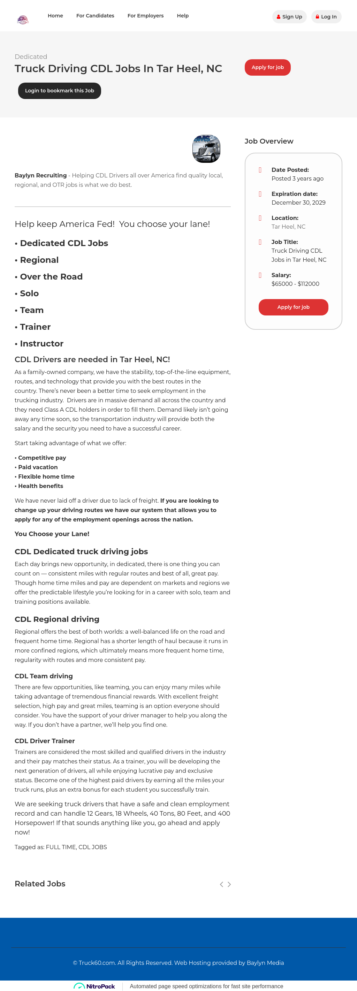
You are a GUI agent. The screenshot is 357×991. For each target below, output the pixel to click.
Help (183, 16)
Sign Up (291, 16)
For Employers (146, 16)
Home (55, 16)
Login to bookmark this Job (59, 89)
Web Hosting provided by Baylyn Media (229, 961)
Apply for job (268, 65)
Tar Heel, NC (288, 225)
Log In (327, 16)
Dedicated (31, 57)
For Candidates (95, 16)
